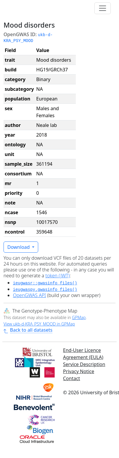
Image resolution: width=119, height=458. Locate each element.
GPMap (79, 317)
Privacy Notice (78, 371)
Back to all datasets (28, 330)
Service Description (84, 364)
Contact (71, 378)
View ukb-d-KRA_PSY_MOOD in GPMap (39, 324)
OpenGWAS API (29, 295)
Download (19, 247)
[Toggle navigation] (102, 8)
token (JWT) (57, 275)
